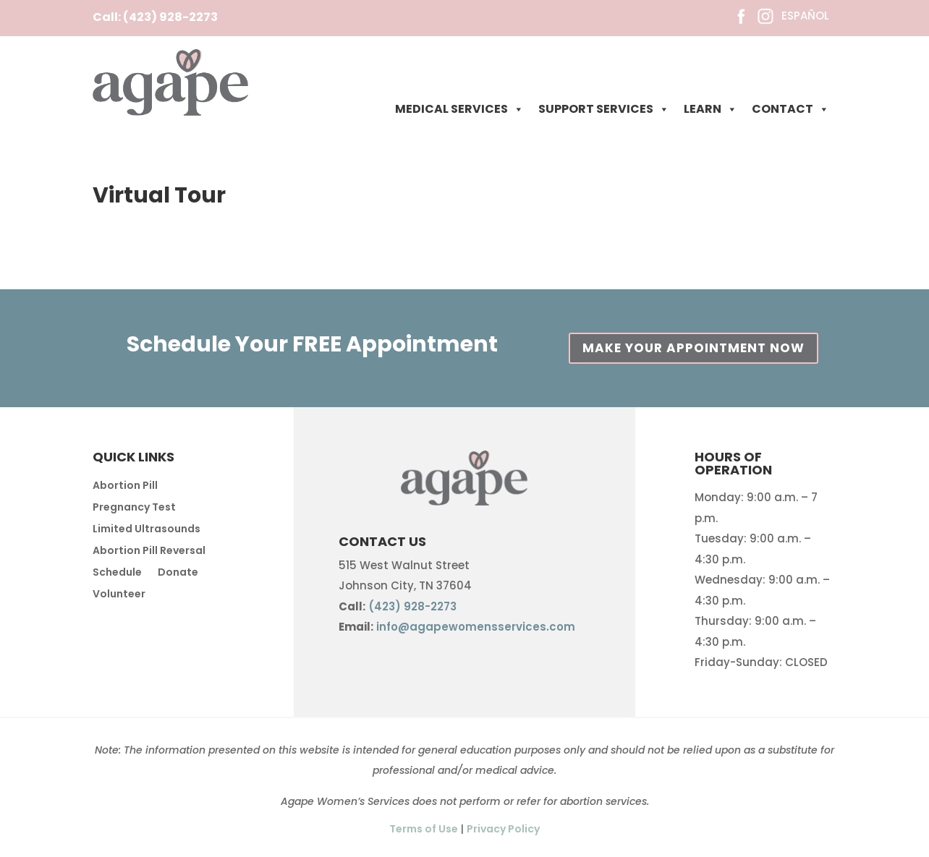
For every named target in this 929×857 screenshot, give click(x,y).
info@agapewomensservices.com (475, 626)
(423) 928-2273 (170, 17)
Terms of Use (423, 829)
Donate (178, 573)
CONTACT (790, 109)
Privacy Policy (503, 829)
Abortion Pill (125, 486)
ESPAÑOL (805, 15)
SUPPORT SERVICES (603, 109)
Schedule (117, 573)
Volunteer (119, 595)
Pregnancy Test (134, 508)
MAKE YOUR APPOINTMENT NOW (693, 348)
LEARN (710, 109)
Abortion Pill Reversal (149, 551)
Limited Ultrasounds (146, 530)
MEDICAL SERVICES (459, 109)
